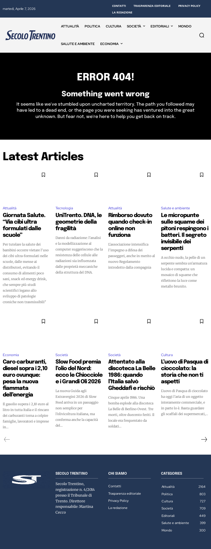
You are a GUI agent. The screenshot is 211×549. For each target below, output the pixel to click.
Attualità (9, 211)
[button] (201, 35)
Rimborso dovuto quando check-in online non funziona (130, 223)
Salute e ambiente (175, 211)
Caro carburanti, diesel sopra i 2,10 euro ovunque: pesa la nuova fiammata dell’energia (25, 360)
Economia (11, 346)
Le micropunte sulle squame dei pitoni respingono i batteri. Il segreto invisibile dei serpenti (181, 228)
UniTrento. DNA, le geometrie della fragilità (78, 220)
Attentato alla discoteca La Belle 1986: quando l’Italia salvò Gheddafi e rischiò (131, 360)
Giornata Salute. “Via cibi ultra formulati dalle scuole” (26, 223)
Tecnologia (64, 211)
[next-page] (203, 423)
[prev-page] (7, 423)
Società (61, 346)
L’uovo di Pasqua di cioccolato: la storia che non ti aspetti (184, 358)
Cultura (167, 346)
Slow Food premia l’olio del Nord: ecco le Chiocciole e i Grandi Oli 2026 (77, 360)
